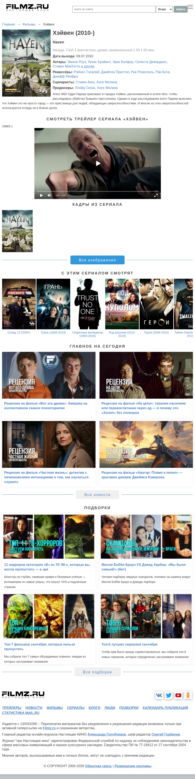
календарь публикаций (165, 708)
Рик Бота (162, 72)
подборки (129, 708)
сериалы (75, 708)
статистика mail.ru (20, 713)
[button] (187, 308)
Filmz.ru (49, 728)
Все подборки (97, 672)
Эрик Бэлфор (122, 62)
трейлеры (11, 708)
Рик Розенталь (142, 72)
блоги (94, 708)
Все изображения (97, 260)
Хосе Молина (106, 82)
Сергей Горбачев (166, 734)
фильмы (55, 708)
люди (110, 708)
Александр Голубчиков (106, 734)
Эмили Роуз (76, 62)
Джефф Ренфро (65, 76)
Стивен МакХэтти (66, 66)
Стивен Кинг (85, 82)
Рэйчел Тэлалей (86, 72)
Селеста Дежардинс (151, 62)
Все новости (97, 495)
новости (34, 708)
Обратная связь (98, 766)
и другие (87, 66)
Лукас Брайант (99, 62)
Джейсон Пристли (115, 72)
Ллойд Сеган (85, 88)
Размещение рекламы (132, 766)
